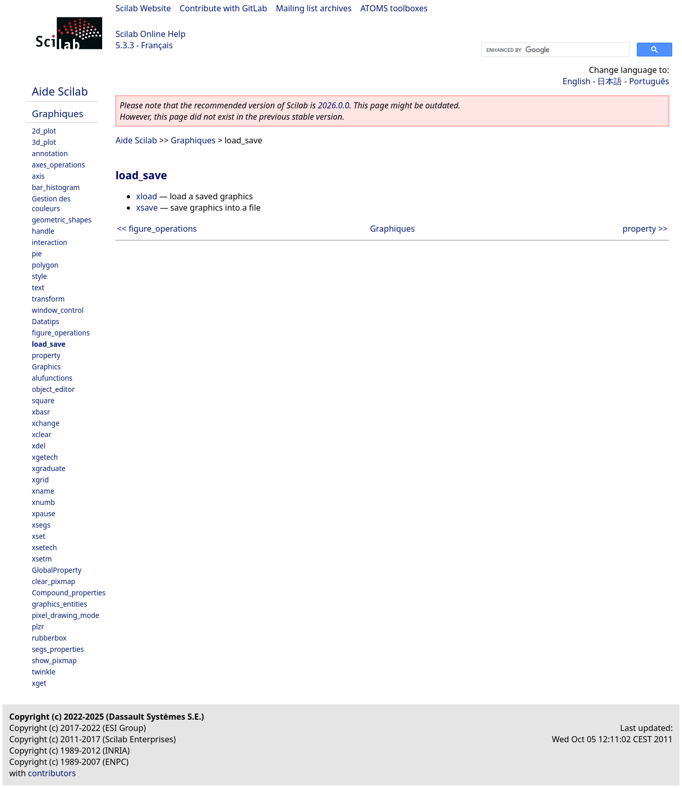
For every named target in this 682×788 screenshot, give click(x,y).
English (577, 81)
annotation (50, 153)
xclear (41, 434)
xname (43, 491)
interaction (49, 242)
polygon (45, 265)
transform (48, 299)
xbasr (41, 412)
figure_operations (61, 332)
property (46, 355)
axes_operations (58, 165)
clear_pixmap (53, 581)
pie (37, 253)
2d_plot (44, 131)
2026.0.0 (333, 105)
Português (649, 81)
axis (38, 176)
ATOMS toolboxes (394, 8)
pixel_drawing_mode (65, 615)
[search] (554, 49)
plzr (38, 626)
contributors (52, 773)
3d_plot (44, 142)
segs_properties (58, 649)
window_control (58, 310)
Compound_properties (68, 592)
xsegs (41, 525)
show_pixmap (54, 660)
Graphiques (57, 113)
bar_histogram (56, 187)
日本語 (609, 81)
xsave (147, 207)
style (39, 276)
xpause (43, 513)
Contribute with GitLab (223, 8)
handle (43, 231)
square (43, 400)
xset (38, 536)
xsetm (42, 559)
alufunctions (52, 378)
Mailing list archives (313, 8)
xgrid (40, 479)
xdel (38, 446)
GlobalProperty (56, 570)
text (38, 287)
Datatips (45, 321)
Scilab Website (143, 8)
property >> (645, 228)
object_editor (53, 389)
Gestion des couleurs (51, 203)
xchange (46, 423)
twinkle (43, 672)
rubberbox (49, 638)
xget (39, 683)
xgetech (45, 457)
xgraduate (48, 468)
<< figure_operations (157, 228)
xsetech (44, 547)
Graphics (46, 366)
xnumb (43, 502)
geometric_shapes (61, 219)
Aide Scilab (60, 91)
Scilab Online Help (150, 34)
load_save (49, 344)
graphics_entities (59, 604)
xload (146, 196)
